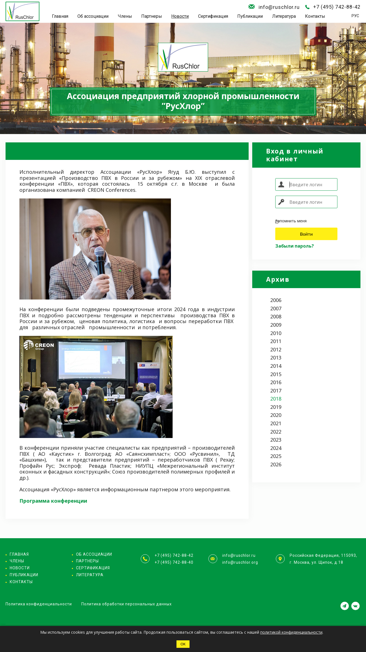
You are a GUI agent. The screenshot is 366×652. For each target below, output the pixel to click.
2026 (275, 464)
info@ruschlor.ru (279, 7)
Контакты (315, 16)
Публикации (250, 16)
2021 (275, 423)
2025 (275, 456)
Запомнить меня (291, 221)
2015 (275, 374)
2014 (275, 365)
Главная (60, 16)
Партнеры (151, 16)
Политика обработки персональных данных (126, 604)
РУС (355, 16)
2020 (275, 415)
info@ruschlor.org (240, 562)
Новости (180, 16)
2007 (275, 308)
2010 (275, 333)
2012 (275, 349)
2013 (275, 357)
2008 (275, 316)
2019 (275, 407)
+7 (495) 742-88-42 (336, 7)
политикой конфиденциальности (291, 632)
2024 (275, 448)
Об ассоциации (92, 16)
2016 (275, 382)
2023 (275, 439)
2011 (275, 341)
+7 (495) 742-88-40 (174, 562)
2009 (275, 324)
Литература (284, 16)
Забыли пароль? (294, 246)
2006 (275, 300)
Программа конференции (53, 500)
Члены (125, 16)
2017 (275, 390)
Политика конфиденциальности (39, 604)
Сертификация (213, 16)
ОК (182, 644)
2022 (275, 431)
